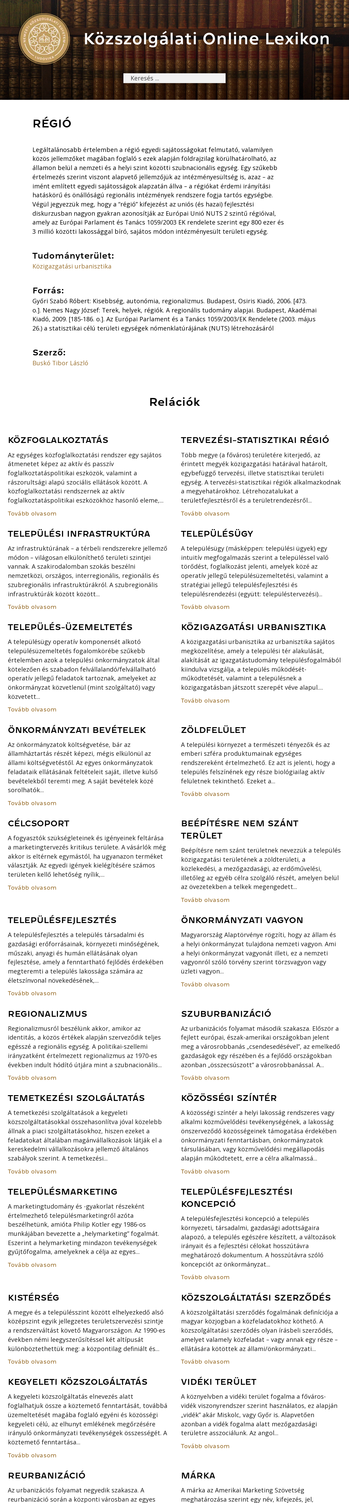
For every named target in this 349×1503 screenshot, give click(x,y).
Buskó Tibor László (60, 363)
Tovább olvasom (32, 513)
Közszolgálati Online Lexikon (206, 38)
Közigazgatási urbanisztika (71, 266)
